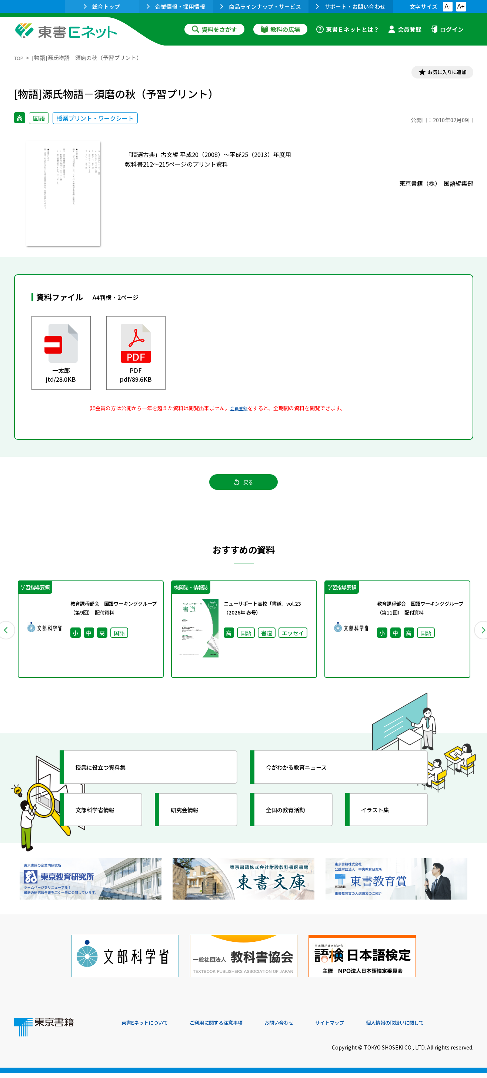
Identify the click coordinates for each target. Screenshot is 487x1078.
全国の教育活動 (292, 822)
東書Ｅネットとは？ (347, 29)
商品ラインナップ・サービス (260, 6)
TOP (20, 57)
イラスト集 (381, 822)
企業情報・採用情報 (176, 6)
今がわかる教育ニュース (305, 779)
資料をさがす (214, 29)
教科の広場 (280, 29)
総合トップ (102, 6)
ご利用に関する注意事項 (233, 1027)
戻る (243, 489)
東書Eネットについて (150, 1027)
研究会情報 (190, 822)
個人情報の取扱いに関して (437, 1027)
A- (448, 6)
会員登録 (404, 29)
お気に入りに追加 (441, 73)
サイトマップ (362, 1027)
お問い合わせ (305, 1027)
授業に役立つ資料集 (109, 779)
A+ (460, 6)
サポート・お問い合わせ (351, 6)
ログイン (447, 29)
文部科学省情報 (102, 822)
